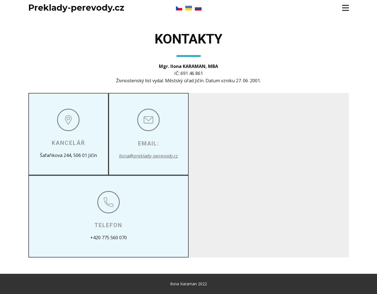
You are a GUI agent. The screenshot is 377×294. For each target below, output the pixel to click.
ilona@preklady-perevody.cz (148, 156)
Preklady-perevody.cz (76, 8)
